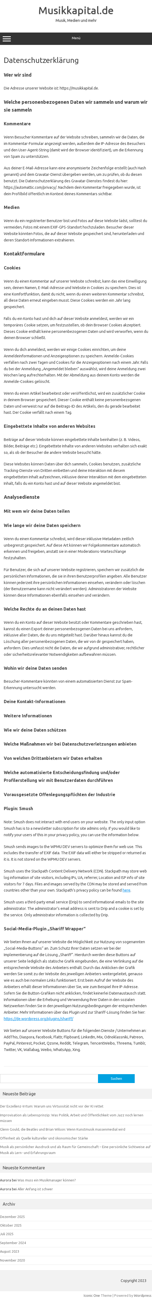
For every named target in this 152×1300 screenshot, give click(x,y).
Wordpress (142, 1295)
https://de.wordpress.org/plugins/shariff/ (38, 1019)
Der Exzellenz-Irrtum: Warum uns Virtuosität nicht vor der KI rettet (51, 1106)
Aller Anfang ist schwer (35, 1189)
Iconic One (92, 1295)
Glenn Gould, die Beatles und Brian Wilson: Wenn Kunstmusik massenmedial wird (62, 1129)
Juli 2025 (6, 1234)
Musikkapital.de (76, 10)
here (126, 890)
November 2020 (12, 1260)
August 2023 (9, 1251)
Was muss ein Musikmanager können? (47, 1180)
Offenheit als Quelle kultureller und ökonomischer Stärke (44, 1138)
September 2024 (13, 1243)
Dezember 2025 (12, 1217)
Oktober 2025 (11, 1225)
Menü (76, 38)
